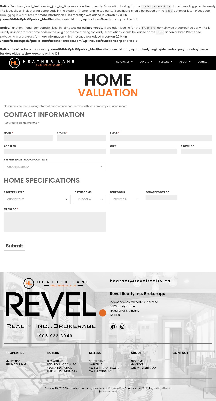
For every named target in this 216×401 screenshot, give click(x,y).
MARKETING (95, 364)
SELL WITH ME (97, 361)
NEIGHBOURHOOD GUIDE (61, 364)
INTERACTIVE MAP (16, 364)
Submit (14, 245)
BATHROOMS (83, 192)
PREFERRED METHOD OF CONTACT (26, 159)
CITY (113, 145)
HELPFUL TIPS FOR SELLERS (104, 367)
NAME (8, 132)
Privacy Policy (108, 391)
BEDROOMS (117, 192)
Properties (124, 61)
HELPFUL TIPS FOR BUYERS (62, 370)
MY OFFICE (137, 364)
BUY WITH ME (55, 361)
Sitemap (114, 387)
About (185, 61)
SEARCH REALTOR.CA (59, 367)
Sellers (165, 61)
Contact (203, 61)
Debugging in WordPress (17, 15)
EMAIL (114, 132)
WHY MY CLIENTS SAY (143, 367)
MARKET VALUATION (100, 370)
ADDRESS (10, 145)
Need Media (164, 387)
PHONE (62, 132)
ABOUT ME (137, 361)
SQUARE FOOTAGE (157, 192)
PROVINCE (187, 145)
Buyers (146, 61)
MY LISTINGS (13, 361)
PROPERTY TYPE (14, 192)
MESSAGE (11, 209)
